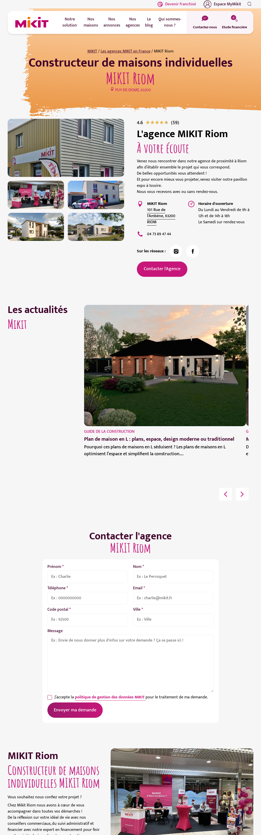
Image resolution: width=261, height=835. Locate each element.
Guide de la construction (109, 431)
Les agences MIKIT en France (125, 51)
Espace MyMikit (222, 4)
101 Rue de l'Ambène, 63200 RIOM (161, 216)
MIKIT (92, 51)
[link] (175, 122)
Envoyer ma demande (75, 710)
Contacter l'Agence (162, 269)
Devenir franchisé (177, 4)
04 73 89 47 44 (159, 234)
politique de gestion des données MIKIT (110, 697)
